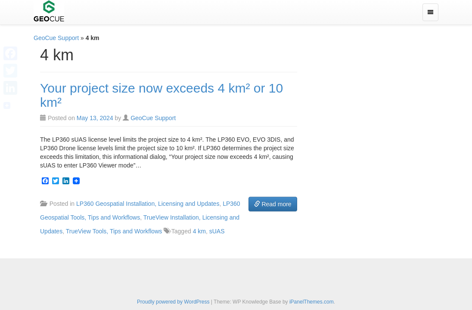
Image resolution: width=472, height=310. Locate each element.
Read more (273, 204)
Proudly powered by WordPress (173, 302)
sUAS (217, 231)
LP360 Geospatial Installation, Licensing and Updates (147, 203)
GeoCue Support (56, 37)
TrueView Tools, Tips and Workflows (114, 231)
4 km (199, 231)
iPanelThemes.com (311, 302)
